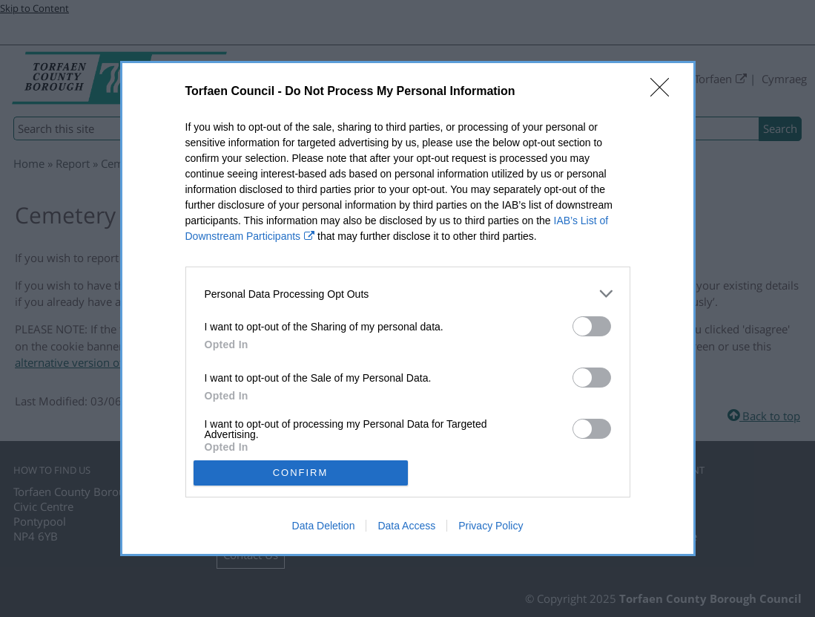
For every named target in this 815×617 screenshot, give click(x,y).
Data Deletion (323, 526)
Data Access (406, 526)
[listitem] (408, 293)
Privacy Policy (490, 526)
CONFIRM (301, 471)
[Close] (664, 92)
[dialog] (407, 308)
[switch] (592, 326)
